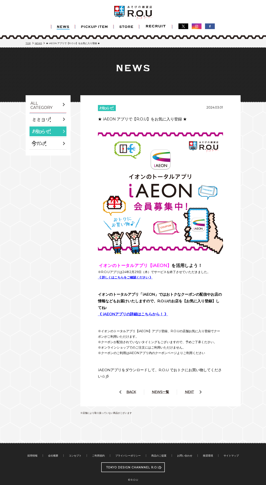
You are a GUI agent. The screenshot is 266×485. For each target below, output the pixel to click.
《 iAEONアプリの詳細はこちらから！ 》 (133, 306)
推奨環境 (208, 447)
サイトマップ (231, 447)
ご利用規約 (98, 447)
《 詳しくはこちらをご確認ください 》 (125, 269)
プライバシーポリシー (128, 447)
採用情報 (32, 447)
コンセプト (75, 447)
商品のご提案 (159, 447)
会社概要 (53, 447)
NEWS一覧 (160, 384)
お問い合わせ (184, 447)
